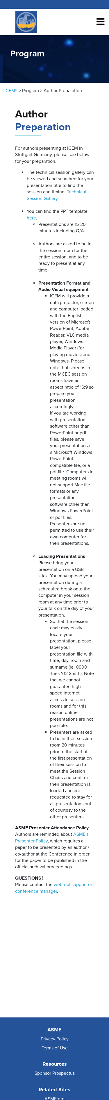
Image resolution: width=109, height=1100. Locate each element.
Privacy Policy (55, 1039)
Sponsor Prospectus (55, 1073)
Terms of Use (55, 1048)
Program (30, 91)
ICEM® (10, 91)
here (31, 218)
